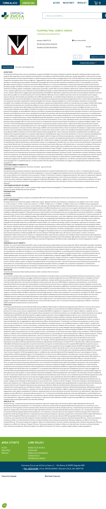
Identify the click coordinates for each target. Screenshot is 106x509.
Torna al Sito (10, 2)
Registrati (68, 2)
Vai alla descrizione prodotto (47, 44)
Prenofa (13, 476)
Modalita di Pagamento (38, 453)
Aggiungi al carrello (97, 57)
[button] (74, 56)
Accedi (56, 2)
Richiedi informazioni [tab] (24, 67)
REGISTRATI (6, 450)
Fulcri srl (56, 476)
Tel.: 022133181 (31, 468)
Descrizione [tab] (8, 67)
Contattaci (28, 2)
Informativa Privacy (36, 458)
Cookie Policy (34, 455)
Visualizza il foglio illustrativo (47, 47)
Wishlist (82, 2)
